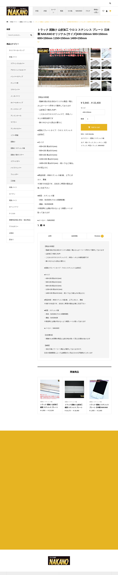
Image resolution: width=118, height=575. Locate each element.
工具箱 (13, 181)
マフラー (14, 122)
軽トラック (89, 142)
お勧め (11, 233)
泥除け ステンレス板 (97, 138)
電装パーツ (13, 200)
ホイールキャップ (17, 102)
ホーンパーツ (13, 207)
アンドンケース (16, 115)
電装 (61, 11)
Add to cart (95, 127)
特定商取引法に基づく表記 (73, 555)
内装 (45, 11)
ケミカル (12, 213)
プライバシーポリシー (71, 552)
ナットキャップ (16, 109)
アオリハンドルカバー (18, 70)
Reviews (99, 236)
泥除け (13, 142)
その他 (70, 11)
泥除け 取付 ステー (17, 155)
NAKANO (79, 11)
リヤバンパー (15, 89)
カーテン (53, 11)
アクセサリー (13, 226)
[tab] (50, 236)
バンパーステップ (17, 76)
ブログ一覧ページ (39, 552)
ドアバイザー (15, 161)
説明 (49, 236)
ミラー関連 (14, 135)
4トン (101, 142)
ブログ (88, 11)
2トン (96, 142)
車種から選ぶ (96, 11)
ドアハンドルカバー (17, 63)
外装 (36, 11)
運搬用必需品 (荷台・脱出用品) (19, 220)
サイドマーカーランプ (16, 50)
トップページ (37, 548)
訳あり (11, 239)
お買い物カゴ (37, 555)
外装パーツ (13, 57)
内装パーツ (13, 187)
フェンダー (14, 174)
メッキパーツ (15, 96)
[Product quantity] (90, 119)
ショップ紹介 (68, 548)
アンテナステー (16, 128)
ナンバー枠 (14, 83)
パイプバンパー (16, 168)
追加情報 (74, 236)
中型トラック (92, 145)
